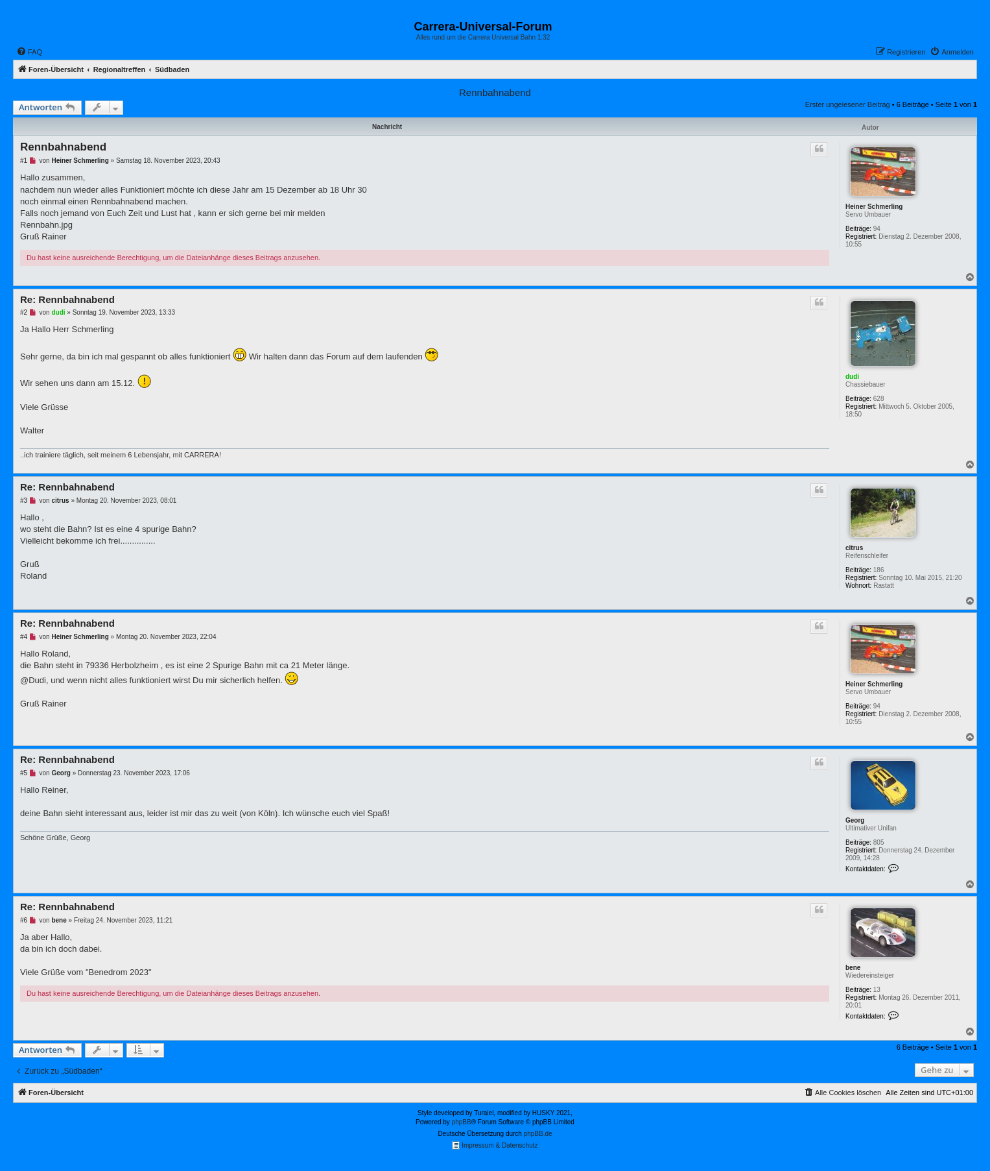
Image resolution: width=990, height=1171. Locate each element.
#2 (23, 312)
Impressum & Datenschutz (494, 1145)
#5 (23, 773)
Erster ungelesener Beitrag (847, 104)
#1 (23, 160)
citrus (854, 547)
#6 (23, 920)
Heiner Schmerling (873, 206)
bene (852, 967)
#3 (23, 500)
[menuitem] (29, 52)
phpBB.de (538, 1133)
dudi (852, 376)
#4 (23, 636)
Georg (854, 820)
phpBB (461, 1122)
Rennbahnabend (495, 92)
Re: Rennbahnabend (67, 299)
